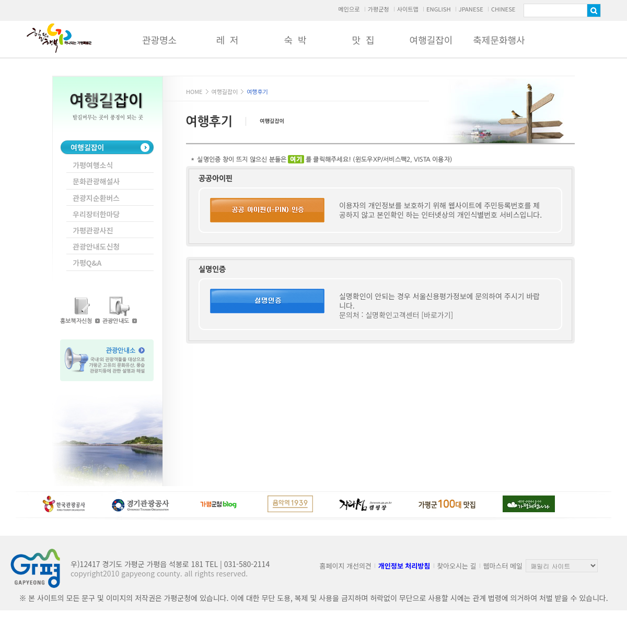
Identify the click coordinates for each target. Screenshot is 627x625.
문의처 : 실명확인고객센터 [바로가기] (396, 315)
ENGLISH (438, 9)
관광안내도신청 (96, 246)
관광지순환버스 (96, 198)
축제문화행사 (499, 39)
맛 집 (363, 39)
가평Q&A (87, 262)
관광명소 (159, 39)
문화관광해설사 (96, 181)
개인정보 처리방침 (404, 566)
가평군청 (378, 9)
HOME (194, 91)
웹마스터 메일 (502, 566)
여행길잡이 (431, 39)
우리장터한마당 (96, 214)
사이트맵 (408, 9)
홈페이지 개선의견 (345, 566)
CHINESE (503, 9)
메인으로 (348, 9)
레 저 (227, 39)
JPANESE (471, 9)
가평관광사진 (93, 230)
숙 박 (295, 39)
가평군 (59, 38)
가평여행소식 (93, 165)
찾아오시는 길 (456, 566)
